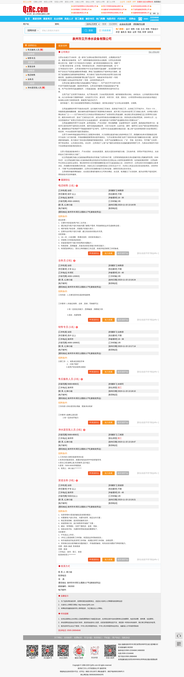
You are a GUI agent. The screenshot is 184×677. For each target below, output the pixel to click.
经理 (144, 32)
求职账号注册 (139, 24)
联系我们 (157, 2)
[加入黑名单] (154, 52)
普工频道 (79, 19)
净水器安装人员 (36, 88)
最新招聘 (37, 19)
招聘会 (132, 19)
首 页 (27, 19)
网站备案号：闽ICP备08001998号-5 (111, 671)
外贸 (118, 32)
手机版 (107, 637)
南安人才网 (48, 2)
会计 (128, 29)
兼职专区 (90, 19)
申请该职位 (94, 253)
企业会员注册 (125, 24)
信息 (144, 2)
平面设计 (154, 29)
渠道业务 (31, 66)
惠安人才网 (69, 2)
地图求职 (111, 19)
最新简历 (47, 19)
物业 (129, 32)
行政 (138, 29)
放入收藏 (108, 253)
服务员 (124, 32)
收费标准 (149, 2)
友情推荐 (68, 637)
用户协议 (116, 637)
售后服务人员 (35, 50)
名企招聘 (58, 19)
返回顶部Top (122, 253)
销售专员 (31, 58)
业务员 (150, 32)
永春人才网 (79, 2)
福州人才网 (100, 2)
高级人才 (68, 19)
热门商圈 (100, 19)
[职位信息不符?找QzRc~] (148, 253)
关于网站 (58, 637)
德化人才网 (90, 2)
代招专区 (121, 19)
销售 (133, 29)
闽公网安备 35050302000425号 (92, 675)
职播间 (139, 2)
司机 (139, 32)
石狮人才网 (38, 2)
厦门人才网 (111, 2)
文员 (143, 29)
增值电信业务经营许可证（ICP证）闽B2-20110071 (79, 671)
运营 (134, 32)
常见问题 (88, 637)
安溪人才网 (58, 2)
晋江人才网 (27, 2)
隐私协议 (126, 637)
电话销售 (31, 75)
